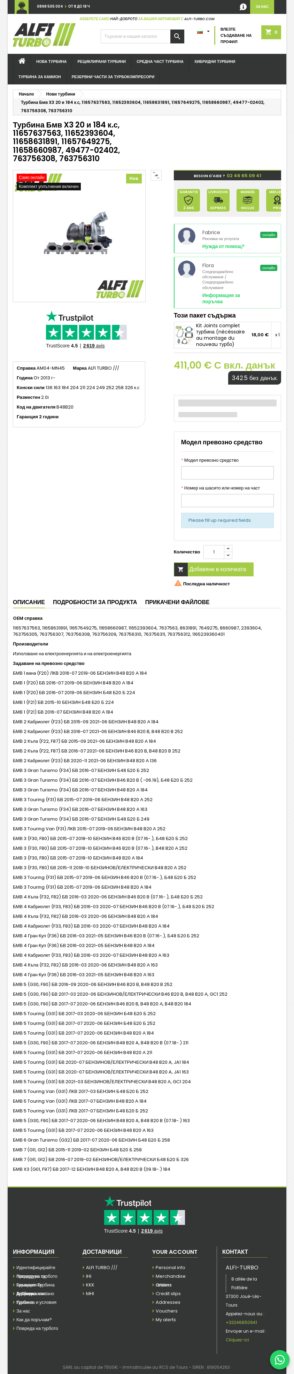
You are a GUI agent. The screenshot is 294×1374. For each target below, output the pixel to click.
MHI (90, 1293)
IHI (88, 1276)
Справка (26, 368)
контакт (235, 1252)
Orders (164, 1285)
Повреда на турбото (37, 1328)
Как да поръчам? (34, 1319)
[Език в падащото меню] (204, 30)
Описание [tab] (29, 602)
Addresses (168, 1302)
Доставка (26, 1293)
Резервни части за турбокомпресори (113, 77)
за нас (262, 6)
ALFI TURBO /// (101, 1267)
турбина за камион (39, 77)
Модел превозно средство (210, 460)
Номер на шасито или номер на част (220, 488)
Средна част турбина (160, 61)
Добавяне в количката (210, 569)
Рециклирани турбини (101, 61)
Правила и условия (36, 1302)
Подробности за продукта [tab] (95, 602)
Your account (175, 1252)
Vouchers (167, 1311)
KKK (90, 1285)
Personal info (170, 1267)
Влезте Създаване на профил (236, 35)
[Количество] (213, 552)
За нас (23, 1311)
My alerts (166, 1319)
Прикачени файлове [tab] (177, 602)
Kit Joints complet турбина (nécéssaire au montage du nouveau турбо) (220, 334)
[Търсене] (142, 36)
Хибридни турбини (214, 61)
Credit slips (168, 1293)
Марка (80, 368)
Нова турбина (51, 61)
